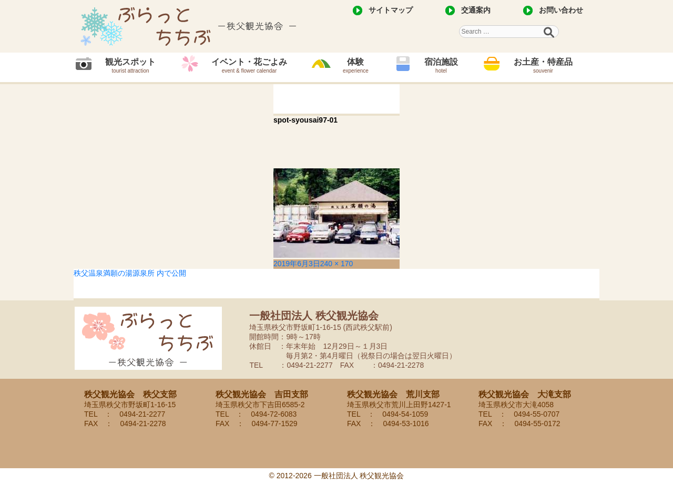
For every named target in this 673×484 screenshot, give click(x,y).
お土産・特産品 (543, 65)
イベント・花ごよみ (249, 65)
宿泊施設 (441, 65)
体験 (356, 65)
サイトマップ (391, 10)
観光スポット (130, 65)
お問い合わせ (561, 10)
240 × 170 (336, 263)
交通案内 (476, 10)
